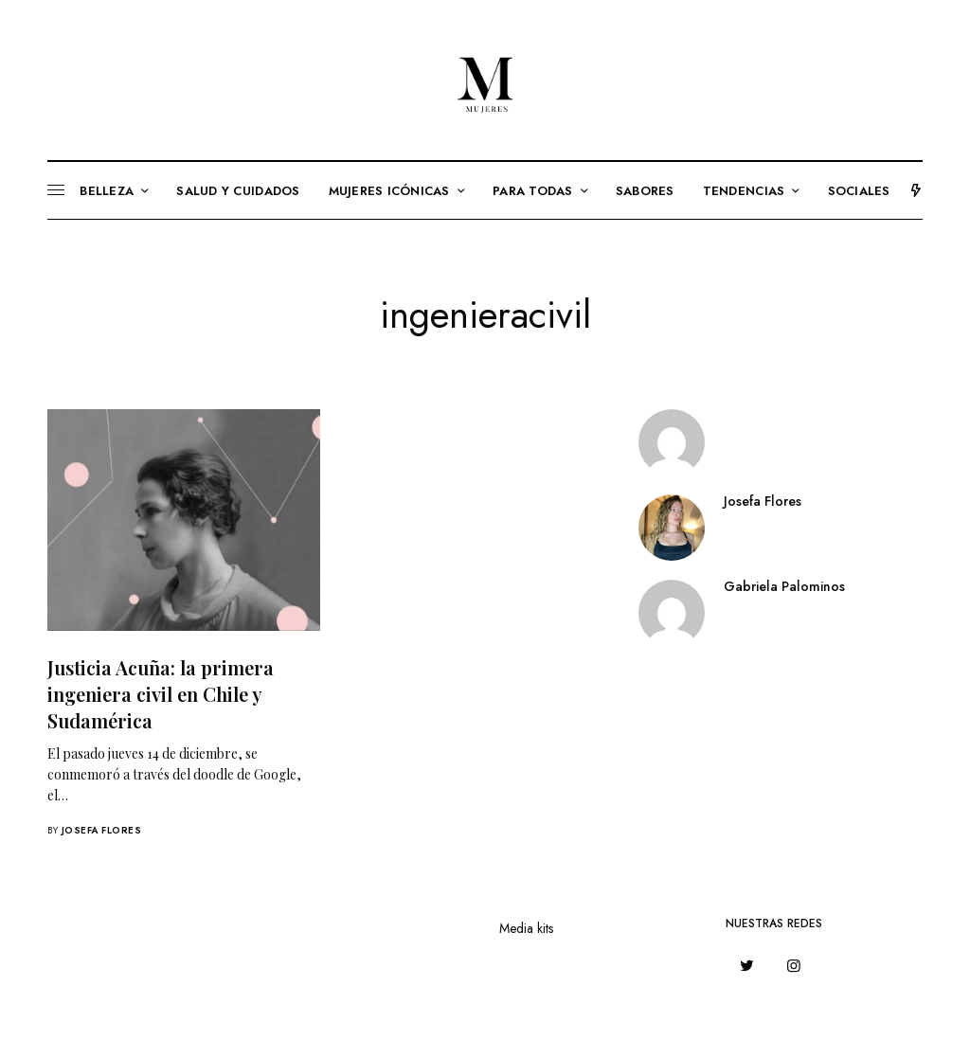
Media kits (526, 928)
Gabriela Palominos (784, 586)
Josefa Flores (102, 830)
